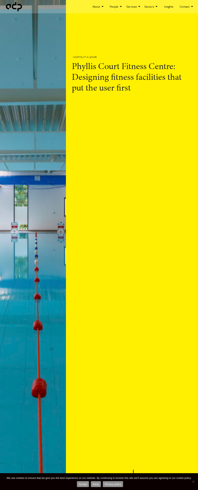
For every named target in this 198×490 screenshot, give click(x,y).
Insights (168, 6)
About (97, 6)
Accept (83, 484)
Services (133, 6)
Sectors (150, 6)
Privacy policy (113, 484)
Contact (186, 6)
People (116, 6)
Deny (96, 484)
